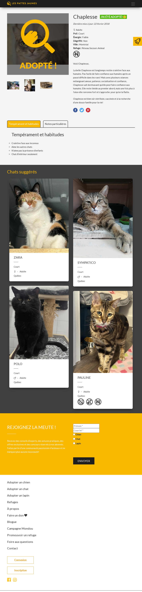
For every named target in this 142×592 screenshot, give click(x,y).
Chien (78, 434)
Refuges (12, 502)
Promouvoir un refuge (21, 535)
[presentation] (95, 451)
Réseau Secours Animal (93, 48)
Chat (78, 438)
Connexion (20, 560)
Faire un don (17, 515)
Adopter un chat (18, 489)
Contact (12, 548)
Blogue (12, 522)
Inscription (20, 570)
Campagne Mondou (20, 528)
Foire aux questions (20, 541)
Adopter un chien (18, 482)
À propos (13, 508)
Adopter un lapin (18, 495)
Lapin (78, 443)
